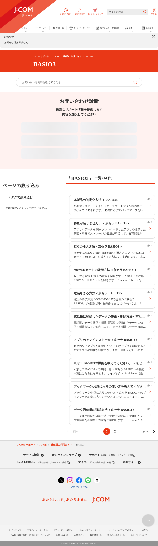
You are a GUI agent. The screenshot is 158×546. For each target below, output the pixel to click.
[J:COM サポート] (23, 12)
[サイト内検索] (127, 12)
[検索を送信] (144, 12)
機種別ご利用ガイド (72, 56)
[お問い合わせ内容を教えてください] (73, 82)
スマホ (56, 56)
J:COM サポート (41, 56)
